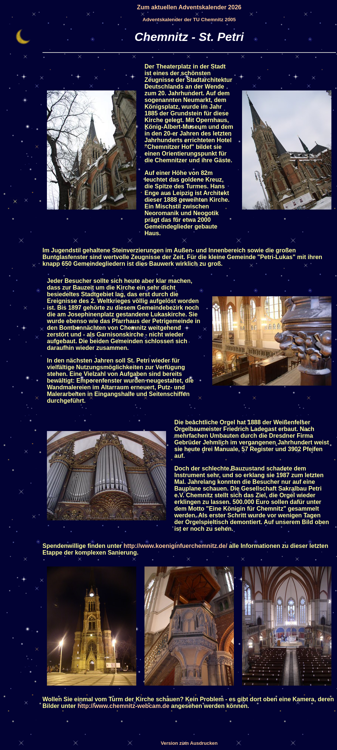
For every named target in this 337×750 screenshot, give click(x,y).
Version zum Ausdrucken (189, 743)
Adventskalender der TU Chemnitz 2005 (189, 19)
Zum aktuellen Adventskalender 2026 (189, 7)
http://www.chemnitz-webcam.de (123, 706)
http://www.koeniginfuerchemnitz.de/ (176, 546)
